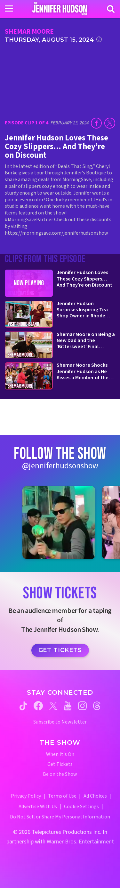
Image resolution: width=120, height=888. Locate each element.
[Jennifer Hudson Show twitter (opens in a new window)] (53, 706)
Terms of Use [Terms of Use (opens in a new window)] (62, 796)
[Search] (110, 9)
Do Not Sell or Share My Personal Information (60, 816)
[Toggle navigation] (9, 8)
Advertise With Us (38, 806)
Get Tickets (60, 650)
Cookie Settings (81, 806)
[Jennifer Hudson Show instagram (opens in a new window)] (82, 705)
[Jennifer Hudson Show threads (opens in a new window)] (96, 705)
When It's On (60, 754)
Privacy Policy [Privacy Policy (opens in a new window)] (26, 796)
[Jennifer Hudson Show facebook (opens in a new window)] (38, 705)
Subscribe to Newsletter (60, 722)
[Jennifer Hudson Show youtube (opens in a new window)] (68, 705)
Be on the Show (60, 774)
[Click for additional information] (99, 39)
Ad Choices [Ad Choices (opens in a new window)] (95, 796)
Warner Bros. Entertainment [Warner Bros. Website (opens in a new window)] (80, 842)
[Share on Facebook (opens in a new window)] (96, 123)
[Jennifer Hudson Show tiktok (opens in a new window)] (23, 705)
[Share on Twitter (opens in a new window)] (109, 123)
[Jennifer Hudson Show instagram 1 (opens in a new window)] (59, 522)
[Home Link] (60, 8)
